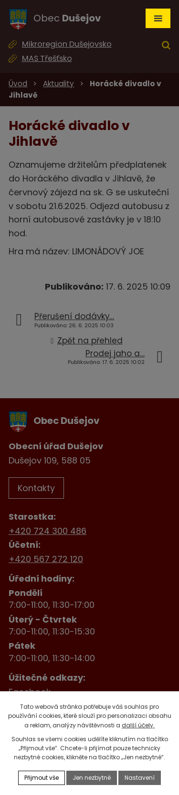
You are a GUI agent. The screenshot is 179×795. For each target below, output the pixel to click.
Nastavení (140, 778)
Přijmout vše (41, 778)
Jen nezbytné (92, 778)
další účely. (138, 725)
